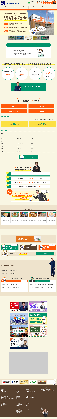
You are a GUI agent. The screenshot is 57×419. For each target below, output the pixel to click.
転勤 (17, 393)
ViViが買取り (19, 402)
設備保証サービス (4, 397)
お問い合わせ (28, 406)
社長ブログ (3, 390)
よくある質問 (20, 404)
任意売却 (41, 106)
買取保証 (19, 403)
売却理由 (17, 391)
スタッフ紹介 (28, 404)
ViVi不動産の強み (28, 399)
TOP (2, 388)
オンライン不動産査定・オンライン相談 (7, 399)
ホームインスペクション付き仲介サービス (7, 398)
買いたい (17, 388)
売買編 (45, 253)
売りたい (17, 390)
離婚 (17, 392)
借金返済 (18, 397)
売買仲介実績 (18, 412)
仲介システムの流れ (19, 410)
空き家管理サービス (4, 395)
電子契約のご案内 (4, 404)
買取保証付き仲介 (13, 111)
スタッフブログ (3, 391)
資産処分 (18, 396)
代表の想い (28, 403)
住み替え (18, 395)
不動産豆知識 (3, 403)
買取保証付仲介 (19, 406)
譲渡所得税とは (28, 390)
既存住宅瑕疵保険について (5, 396)
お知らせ (2, 389)
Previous (6, 37)
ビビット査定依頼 (19, 413)
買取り (13, 106)
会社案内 (27, 402)
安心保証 (2, 405)
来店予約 (27, 405)
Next (50, 37)
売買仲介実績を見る (29, 157)
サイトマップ (28, 409)
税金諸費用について (21, 409)
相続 (17, 398)
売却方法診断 (18, 399)
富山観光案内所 (3, 402)
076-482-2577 (45, 390)
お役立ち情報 (28, 389)
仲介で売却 (41, 111)
